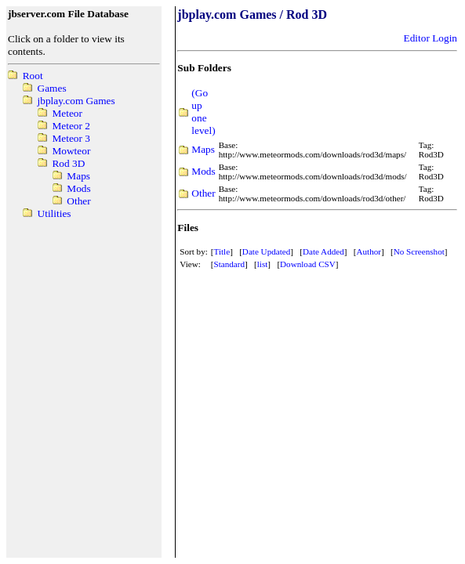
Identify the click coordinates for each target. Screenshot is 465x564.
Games (52, 88)
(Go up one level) (203, 111)
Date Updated (266, 251)
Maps (78, 176)
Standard (229, 264)
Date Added (323, 251)
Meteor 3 (70, 138)
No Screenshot (419, 251)
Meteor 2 (70, 126)
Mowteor (71, 151)
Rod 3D (68, 163)
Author (368, 251)
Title (222, 251)
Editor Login (430, 38)
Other (78, 201)
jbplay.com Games (76, 101)
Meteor (67, 113)
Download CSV (308, 264)
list (262, 264)
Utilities (54, 213)
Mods (78, 188)
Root (33, 75)
